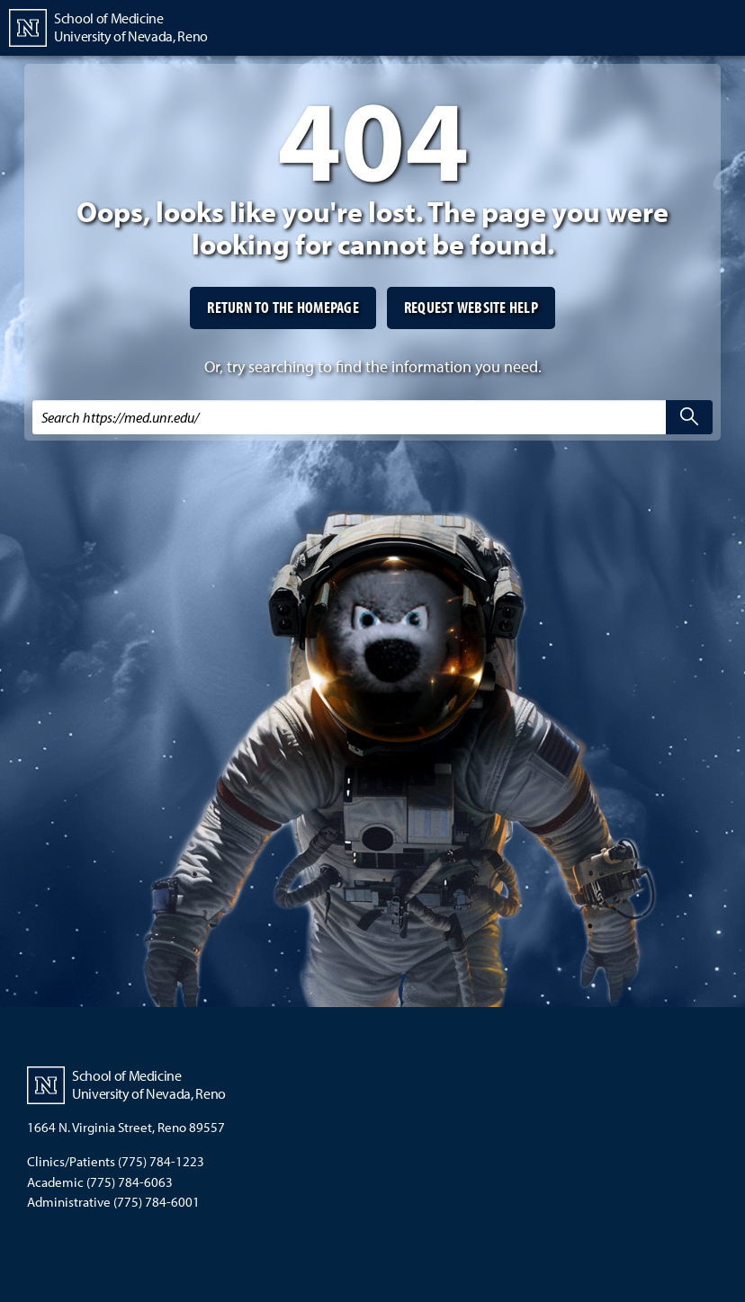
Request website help (471, 307)
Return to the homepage (283, 307)
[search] (689, 417)
